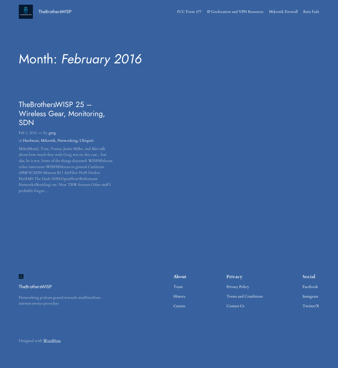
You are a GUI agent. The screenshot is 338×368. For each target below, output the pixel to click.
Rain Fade (311, 11)
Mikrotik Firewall (283, 11)
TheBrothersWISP (55, 11)
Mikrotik (48, 140)
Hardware (31, 140)
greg (52, 132)
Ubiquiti (87, 140)
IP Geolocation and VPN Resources (235, 11)
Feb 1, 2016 (28, 132)
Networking (68, 140)
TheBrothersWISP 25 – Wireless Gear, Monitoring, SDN (62, 113)
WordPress (52, 340)
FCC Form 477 (189, 11)
